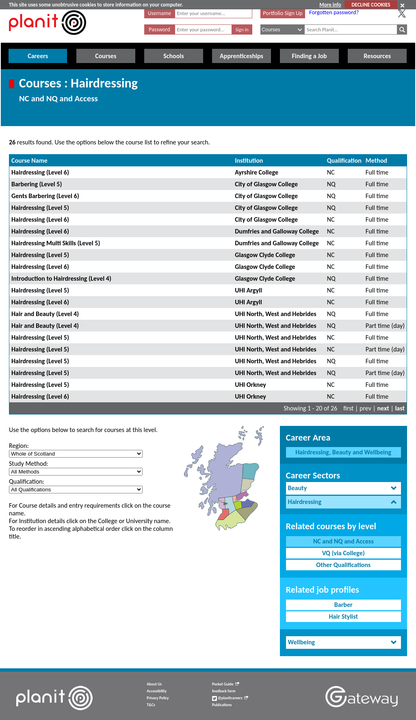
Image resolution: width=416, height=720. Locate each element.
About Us (154, 684)
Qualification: (26, 481)
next (383, 408)
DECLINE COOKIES (370, 5)
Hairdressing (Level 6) (40, 172)
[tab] (343, 488)
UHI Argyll (248, 290)
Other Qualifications (343, 565)
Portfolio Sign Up (283, 13)
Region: (19, 445)
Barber (343, 605)
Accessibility (157, 691)
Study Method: (28, 463)
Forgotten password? (334, 12)
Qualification (344, 160)
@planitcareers (230, 698)
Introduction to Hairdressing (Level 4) (61, 278)
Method (376, 160)
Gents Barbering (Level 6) (45, 196)
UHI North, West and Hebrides (275, 314)
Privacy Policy (158, 698)
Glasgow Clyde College (265, 255)
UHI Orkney (250, 384)
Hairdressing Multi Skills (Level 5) (55, 243)
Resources (377, 56)
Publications (222, 705)
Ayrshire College (256, 172)
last (400, 408)
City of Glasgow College (266, 184)
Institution (249, 160)
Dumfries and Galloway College (277, 231)
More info (330, 5)
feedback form (224, 691)
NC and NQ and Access (343, 541)
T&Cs (151, 705)
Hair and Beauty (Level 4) (45, 314)
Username (159, 13)
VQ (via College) (343, 553)
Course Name (29, 160)
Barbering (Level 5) (36, 184)
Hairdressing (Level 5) (40, 208)
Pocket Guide (225, 684)
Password (159, 29)
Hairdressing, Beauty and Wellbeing (343, 452)
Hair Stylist (343, 616)
